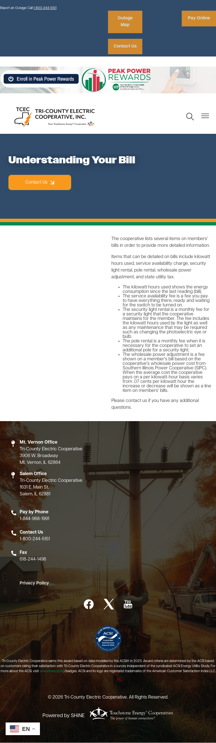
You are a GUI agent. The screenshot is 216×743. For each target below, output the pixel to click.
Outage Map (124, 22)
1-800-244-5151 (45, 8)
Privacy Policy (32, 584)
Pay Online (199, 18)
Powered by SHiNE (63, 716)
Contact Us (124, 46)
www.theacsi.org (52, 671)
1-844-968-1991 (34, 519)
